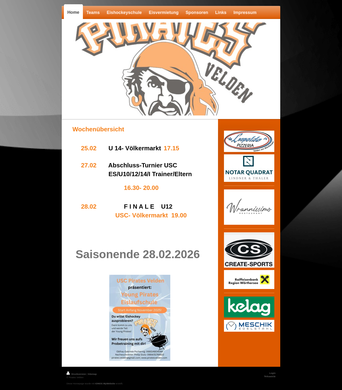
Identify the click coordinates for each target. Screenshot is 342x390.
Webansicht (270, 376)
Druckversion (76, 374)
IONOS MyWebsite (105, 383)
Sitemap (92, 374)
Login (272, 373)
